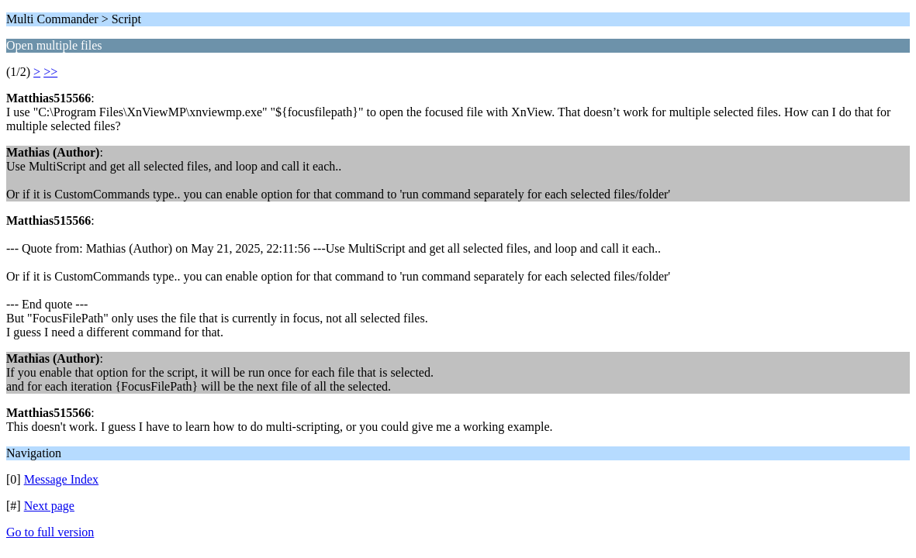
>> (50, 71)
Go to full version (50, 532)
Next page (49, 505)
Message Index (61, 479)
